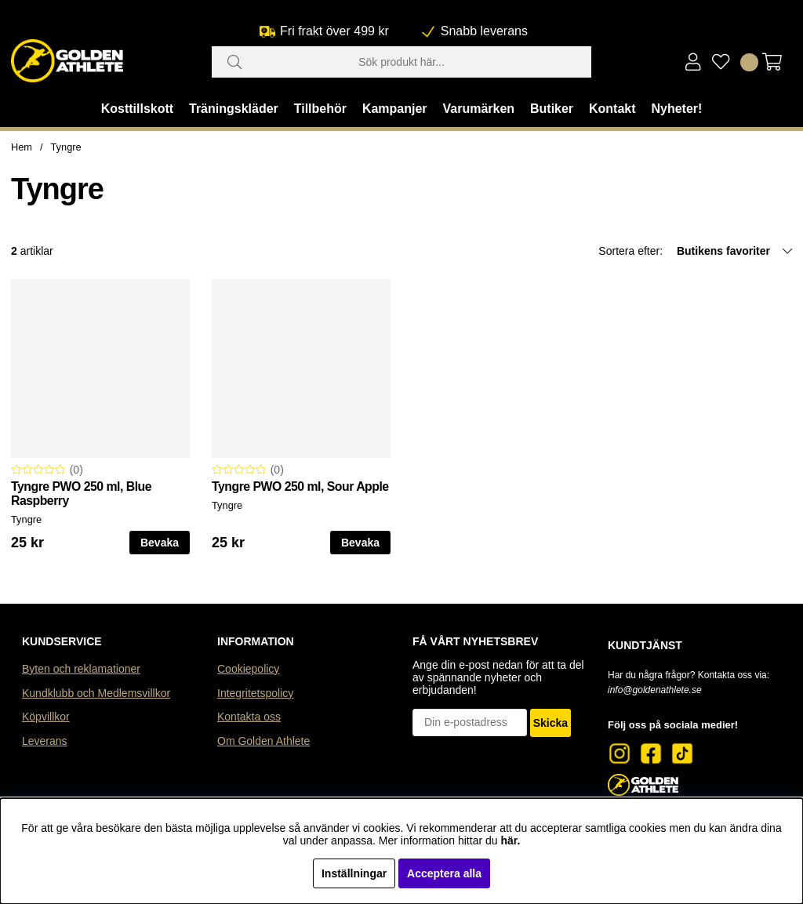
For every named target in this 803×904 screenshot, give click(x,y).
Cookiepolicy (248, 669)
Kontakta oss (249, 716)
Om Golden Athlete (263, 741)
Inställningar (354, 873)
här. (510, 840)
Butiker (551, 108)
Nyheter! (676, 108)
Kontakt (612, 108)
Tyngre (66, 147)
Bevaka (159, 542)
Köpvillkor (46, 716)
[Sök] (401, 62)
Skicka (550, 723)
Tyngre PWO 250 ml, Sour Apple (300, 486)
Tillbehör (320, 108)
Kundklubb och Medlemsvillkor (96, 693)
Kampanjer (394, 108)
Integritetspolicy (255, 693)
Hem (21, 147)
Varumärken (478, 108)
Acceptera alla (444, 873)
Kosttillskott (137, 108)
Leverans (44, 741)
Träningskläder (233, 108)
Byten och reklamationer (81, 669)
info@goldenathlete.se (655, 689)
